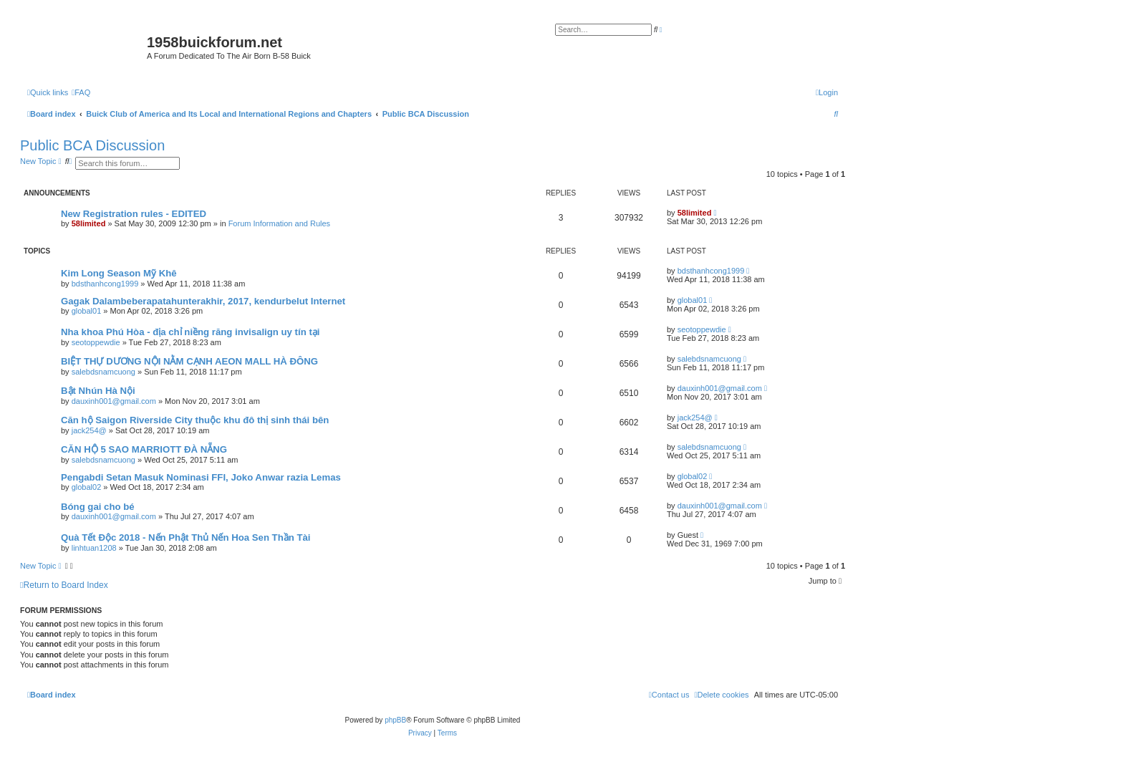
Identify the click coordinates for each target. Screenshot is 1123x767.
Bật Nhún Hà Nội (98, 390)
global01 (87, 311)
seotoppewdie (96, 342)
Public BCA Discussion (92, 145)
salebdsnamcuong (103, 371)
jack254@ (89, 430)
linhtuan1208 (94, 548)
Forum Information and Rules (279, 223)
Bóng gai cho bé (98, 506)
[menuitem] (81, 92)
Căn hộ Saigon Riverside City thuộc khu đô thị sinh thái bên (195, 420)
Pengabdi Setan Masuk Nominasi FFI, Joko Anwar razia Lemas (201, 477)
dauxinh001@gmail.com (114, 401)
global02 (87, 487)
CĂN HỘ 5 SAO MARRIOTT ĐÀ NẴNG (144, 449)
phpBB (395, 720)
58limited (89, 223)
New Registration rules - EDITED (133, 213)
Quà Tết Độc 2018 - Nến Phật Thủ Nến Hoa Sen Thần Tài (185, 537)
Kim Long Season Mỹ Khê (119, 273)
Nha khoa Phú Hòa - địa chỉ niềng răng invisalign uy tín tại (190, 332)
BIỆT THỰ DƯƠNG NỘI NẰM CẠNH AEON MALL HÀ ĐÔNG (189, 361)
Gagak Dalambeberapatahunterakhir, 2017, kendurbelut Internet (203, 301)
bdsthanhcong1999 (105, 283)
